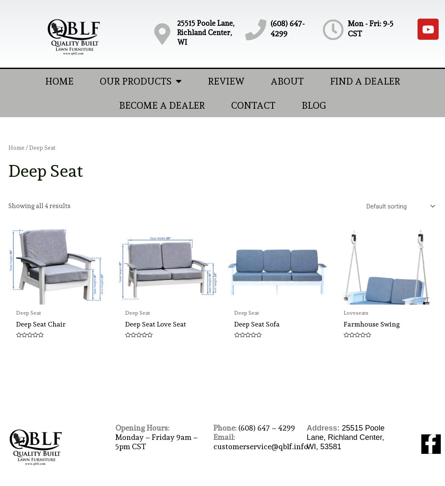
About (287, 81)
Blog (314, 105)
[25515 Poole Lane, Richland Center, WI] (162, 33)
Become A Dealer (162, 105)
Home (59, 81)
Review (226, 81)
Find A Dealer (365, 81)
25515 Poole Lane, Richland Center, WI (205, 32)
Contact (253, 105)
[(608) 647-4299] (255, 29)
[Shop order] (399, 207)
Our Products (141, 81)
